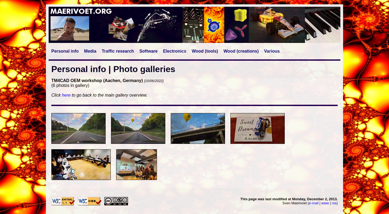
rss (334, 203)
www (325, 203)
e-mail (313, 203)
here (66, 95)
